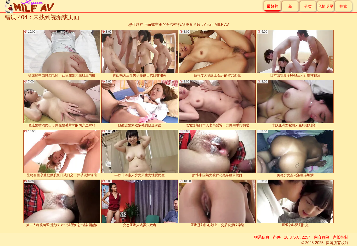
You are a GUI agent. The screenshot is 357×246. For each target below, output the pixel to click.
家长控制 (340, 237)
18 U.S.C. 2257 (297, 237)
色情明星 (325, 6)
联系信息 (261, 237)
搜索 (343, 6)
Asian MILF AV (216, 25)
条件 (277, 237)
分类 (308, 6)
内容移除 (321, 237)
